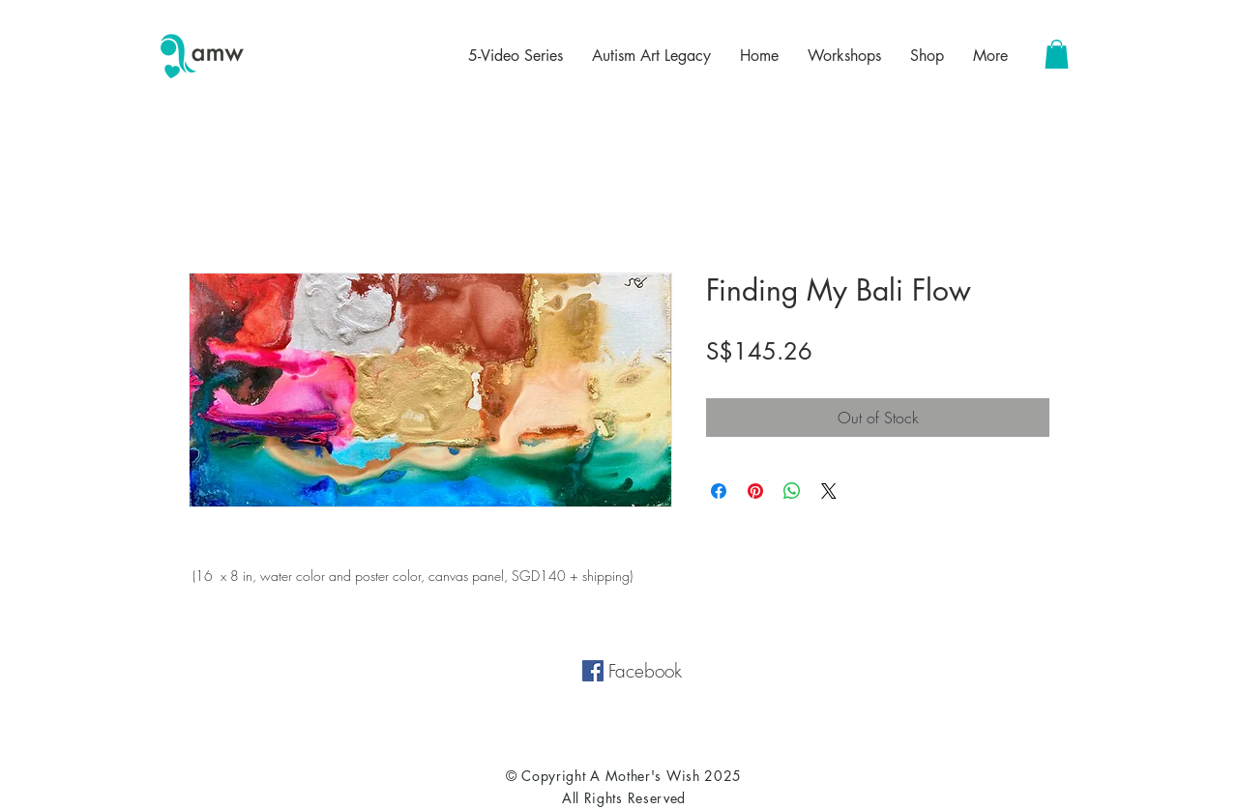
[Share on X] (828, 491)
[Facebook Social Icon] (593, 670)
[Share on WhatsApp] (792, 491)
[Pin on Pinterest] (755, 491)
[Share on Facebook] (718, 491)
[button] (1057, 54)
